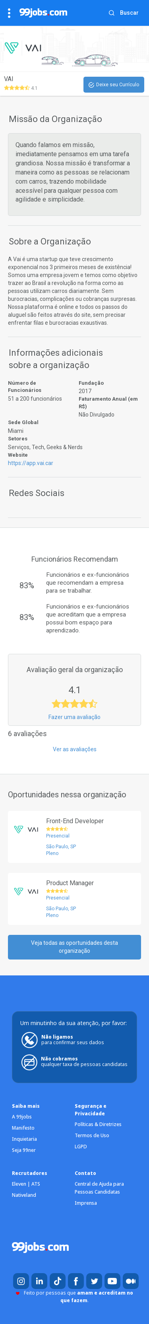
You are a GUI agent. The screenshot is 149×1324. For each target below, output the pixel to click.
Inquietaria (24, 1139)
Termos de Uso (92, 1135)
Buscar (129, 13)
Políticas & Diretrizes (98, 1124)
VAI (9, 79)
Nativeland (24, 1195)
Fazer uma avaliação (74, 717)
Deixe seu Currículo (114, 85)
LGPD (81, 1146)
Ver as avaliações (75, 749)
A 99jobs (22, 1116)
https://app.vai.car (30, 463)
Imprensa (86, 1203)
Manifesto (23, 1127)
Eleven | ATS (26, 1184)
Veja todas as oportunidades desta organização (74, 947)
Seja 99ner (24, 1150)
